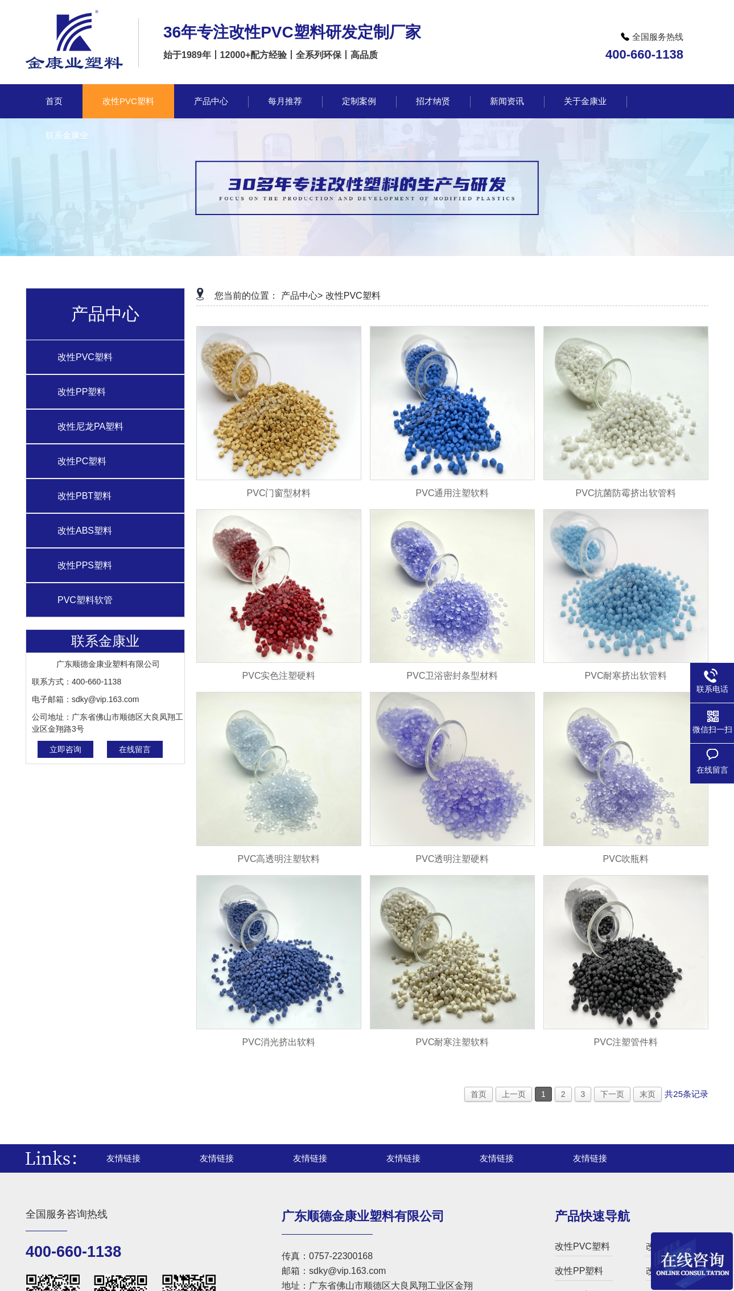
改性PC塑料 (81, 461)
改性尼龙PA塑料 (90, 426)
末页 (647, 1094)
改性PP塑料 (81, 392)
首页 (478, 1094)
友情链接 (123, 1158)
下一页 (612, 1094)
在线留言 (135, 749)
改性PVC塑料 (85, 357)
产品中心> (302, 295)
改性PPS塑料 (84, 565)
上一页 (514, 1094)
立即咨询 (65, 749)
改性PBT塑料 (84, 496)
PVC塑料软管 (85, 600)
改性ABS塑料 (84, 530)
